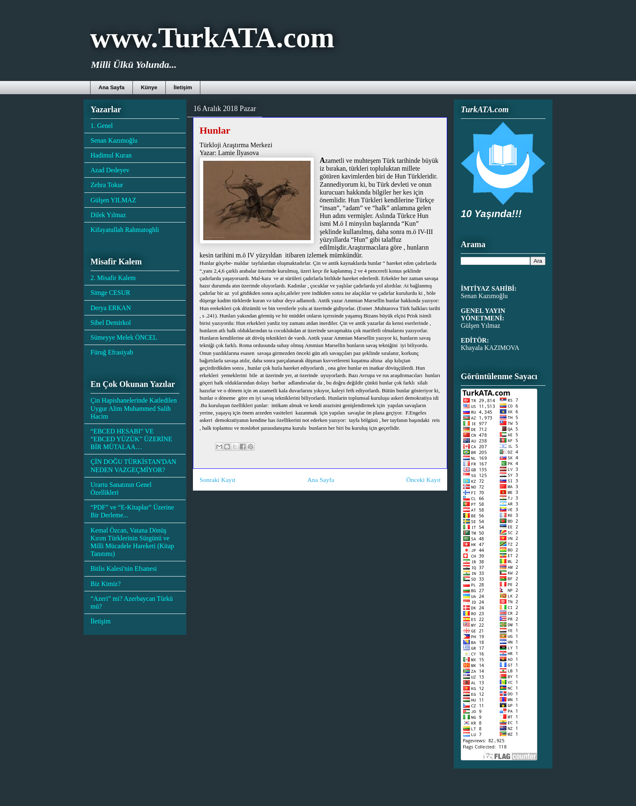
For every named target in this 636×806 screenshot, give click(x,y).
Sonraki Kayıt (217, 479)
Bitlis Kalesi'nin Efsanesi (124, 568)
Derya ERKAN (111, 307)
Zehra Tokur (107, 184)
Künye (149, 87)
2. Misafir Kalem (113, 277)
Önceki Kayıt (423, 479)
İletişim (183, 87)
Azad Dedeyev (110, 170)
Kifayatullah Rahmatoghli (125, 229)
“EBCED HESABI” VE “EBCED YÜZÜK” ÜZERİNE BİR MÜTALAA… (131, 439)
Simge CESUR (110, 292)
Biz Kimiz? (106, 583)
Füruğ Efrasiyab (112, 352)
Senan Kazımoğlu (114, 140)
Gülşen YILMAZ (113, 200)
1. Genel (102, 125)
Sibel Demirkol (111, 322)
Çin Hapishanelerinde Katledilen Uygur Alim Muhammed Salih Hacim (134, 408)
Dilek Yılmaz (108, 214)
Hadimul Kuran (111, 155)
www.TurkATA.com (212, 37)
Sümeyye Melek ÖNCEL (124, 337)
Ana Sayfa (112, 87)
